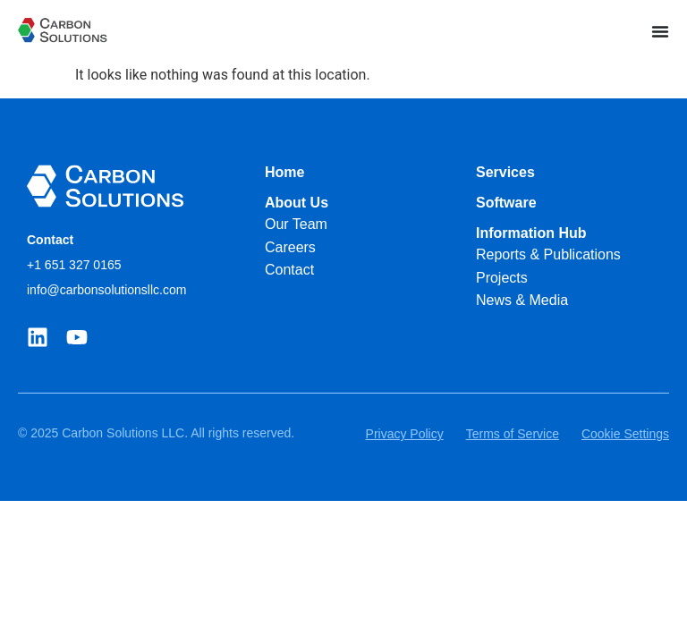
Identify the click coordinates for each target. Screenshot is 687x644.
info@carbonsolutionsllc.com (106, 290)
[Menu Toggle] (660, 31)
